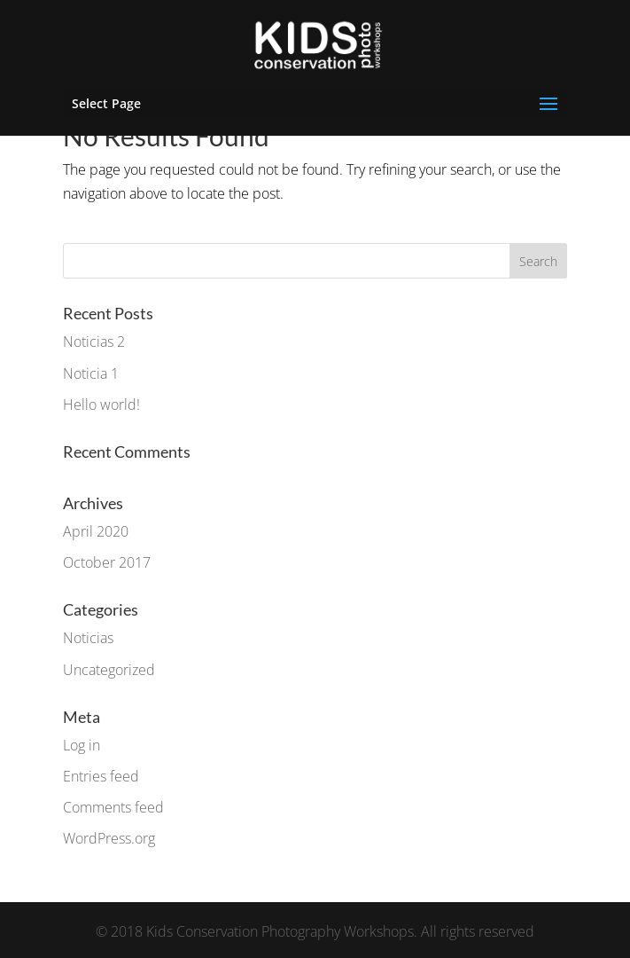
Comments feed (113, 807)
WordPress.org (109, 838)
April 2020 (95, 531)
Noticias (88, 638)
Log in (81, 745)
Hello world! (101, 404)
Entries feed (101, 776)
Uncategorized (109, 669)
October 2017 (107, 562)
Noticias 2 (94, 341)
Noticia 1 (91, 373)
